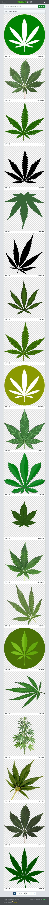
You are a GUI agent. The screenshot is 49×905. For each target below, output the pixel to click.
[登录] (44, 2)
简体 (43, 899)
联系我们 (15, 902)
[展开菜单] (4, 2)
